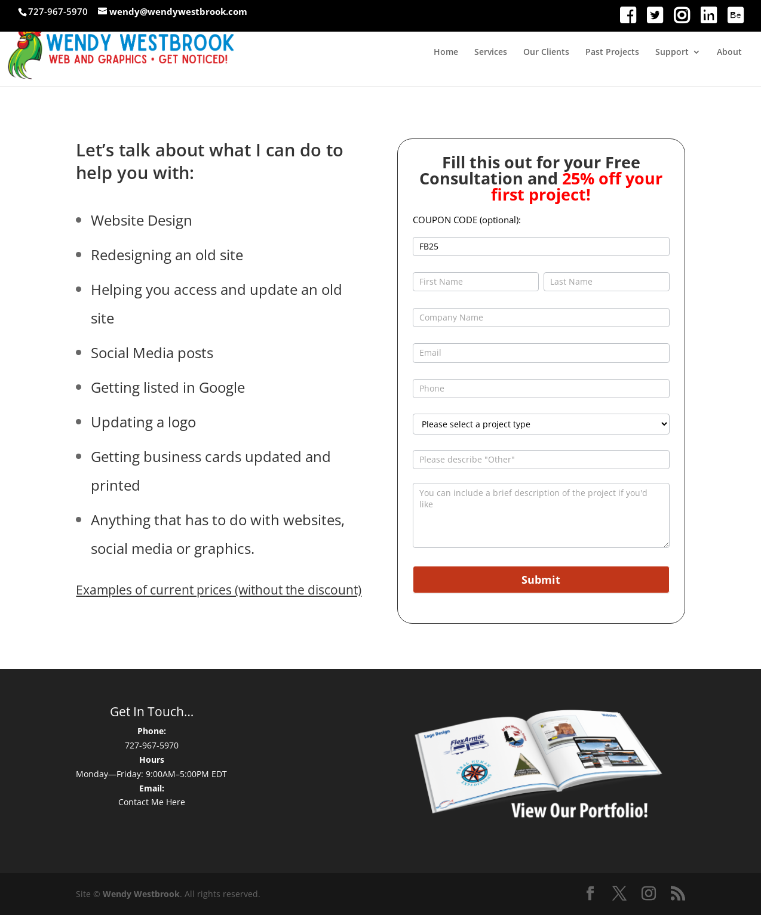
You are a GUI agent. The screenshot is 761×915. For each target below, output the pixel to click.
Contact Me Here (151, 802)
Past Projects (612, 52)
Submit (540, 579)
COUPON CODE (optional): (467, 220)
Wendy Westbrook (141, 893)
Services (490, 52)
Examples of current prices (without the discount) (218, 589)
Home (446, 52)
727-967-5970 (152, 745)
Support (672, 52)
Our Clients (546, 52)
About (729, 52)
